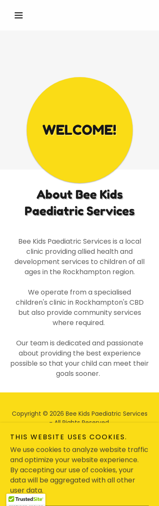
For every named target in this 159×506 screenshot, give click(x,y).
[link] (71, 442)
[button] (20, 15)
